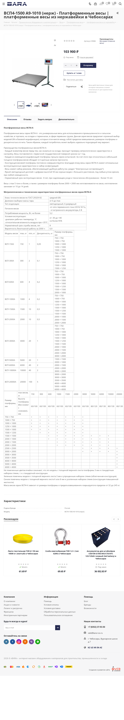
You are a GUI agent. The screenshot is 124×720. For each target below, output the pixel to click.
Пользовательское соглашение (58, 615)
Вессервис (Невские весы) (107, 42)
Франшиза (8, 611)
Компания (9, 596)
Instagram (18, 641)
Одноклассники (25, 641)
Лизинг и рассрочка (13, 608)
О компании (9, 601)
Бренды (87, 604)
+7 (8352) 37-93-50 (96, 627)
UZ (92, 647)
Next (51, 105)
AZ (101, 647)
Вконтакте (6, 641)
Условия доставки (52, 608)
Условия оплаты (51, 604)
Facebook (12, 641)
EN (98, 647)
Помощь (48, 601)
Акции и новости (12, 604)
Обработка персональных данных (60, 611)
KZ (89, 647)
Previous (14, 105)
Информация (51, 596)
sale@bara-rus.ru (95, 633)
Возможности (90, 608)
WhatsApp (37, 641)
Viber (31, 641)
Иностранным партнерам (15, 615)
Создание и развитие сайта (99, 670)
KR (95, 647)
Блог (86, 601)
